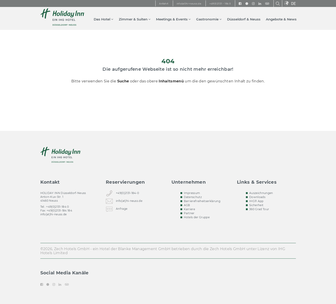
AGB (187, 205)
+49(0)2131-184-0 (127, 194)
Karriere (189, 209)
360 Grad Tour (259, 209)
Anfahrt (163, 3)
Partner (189, 213)
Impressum (192, 193)
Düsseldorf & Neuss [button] (243, 19)
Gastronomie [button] (209, 19)
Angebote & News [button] (281, 19)
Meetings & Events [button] (173, 19)
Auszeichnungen (261, 193)
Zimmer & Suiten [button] (135, 19)
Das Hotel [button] (103, 19)
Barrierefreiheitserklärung (202, 201)
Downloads (257, 197)
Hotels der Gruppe (197, 217)
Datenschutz (193, 197)
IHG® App (256, 201)
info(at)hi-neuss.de (53, 214)
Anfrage (121, 209)
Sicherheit (256, 205)
